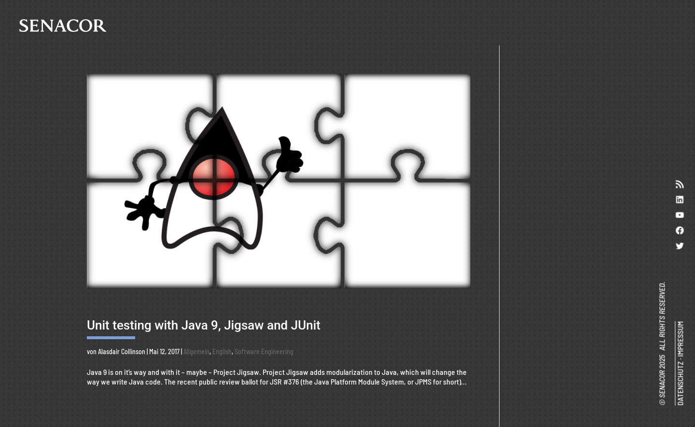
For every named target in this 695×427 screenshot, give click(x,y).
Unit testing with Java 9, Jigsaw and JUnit (203, 325)
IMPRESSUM (679, 339)
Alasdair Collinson (121, 351)
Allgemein (196, 351)
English (222, 351)
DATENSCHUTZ (679, 383)
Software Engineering (264, 351)
